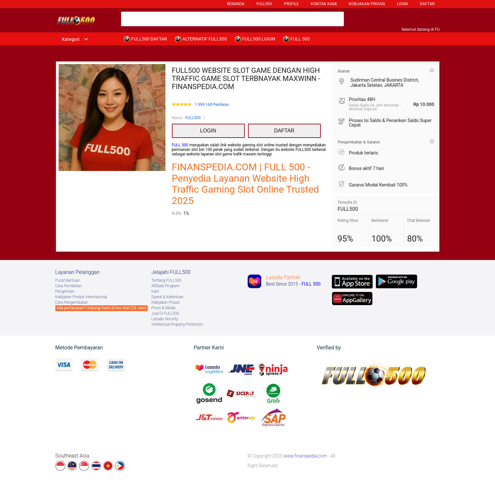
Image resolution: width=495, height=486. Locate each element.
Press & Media (163, 308)
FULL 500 (180, 145)
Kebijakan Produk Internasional (81, 297)
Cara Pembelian (68, 286)
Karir (156, 291)
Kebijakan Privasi (166, 302)
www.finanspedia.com (305, 455)
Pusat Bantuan (67, 280)
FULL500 (193, 118)
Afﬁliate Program (166, 286)
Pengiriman (64, 291)
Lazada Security (165, 319)
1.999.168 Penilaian (212, 105)
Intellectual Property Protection (177, 324)
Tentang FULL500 (167, 280)
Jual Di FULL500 (165, 313)
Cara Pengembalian (71, 302)
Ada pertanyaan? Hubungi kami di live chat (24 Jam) (102, 308)
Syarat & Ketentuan (168, 297)
